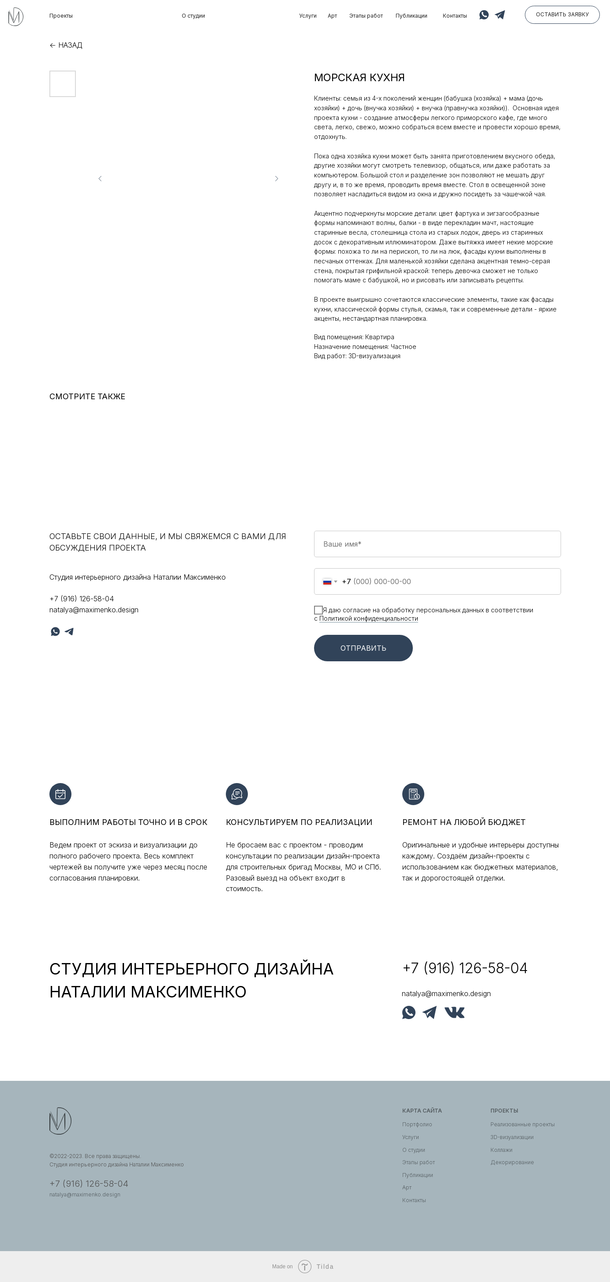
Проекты (61, 15)
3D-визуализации (512, 1137)
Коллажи (501, 1150)
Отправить (363, 648)
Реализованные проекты (522, 1124)
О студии (193, 15)
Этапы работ (366, 15)
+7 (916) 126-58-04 (81, 598)
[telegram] (69, 631)
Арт (332, 15)
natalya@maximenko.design (93, 609)
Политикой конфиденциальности (368, 618)
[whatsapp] (55, 631)
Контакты (455, 15)
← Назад (65, 45)
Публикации (411, 15)
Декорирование (512, 1162)
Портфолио (417, 1124)
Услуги (308, 15)
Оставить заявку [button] (562, 14)
